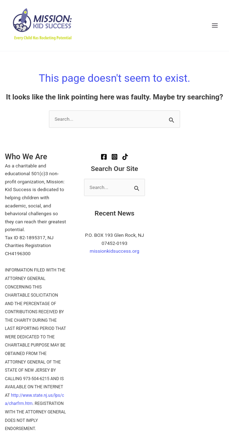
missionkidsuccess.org (114, 251)
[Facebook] (104, 157)
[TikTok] (125, 157)
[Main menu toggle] (215, 26)
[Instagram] (114, 157)
